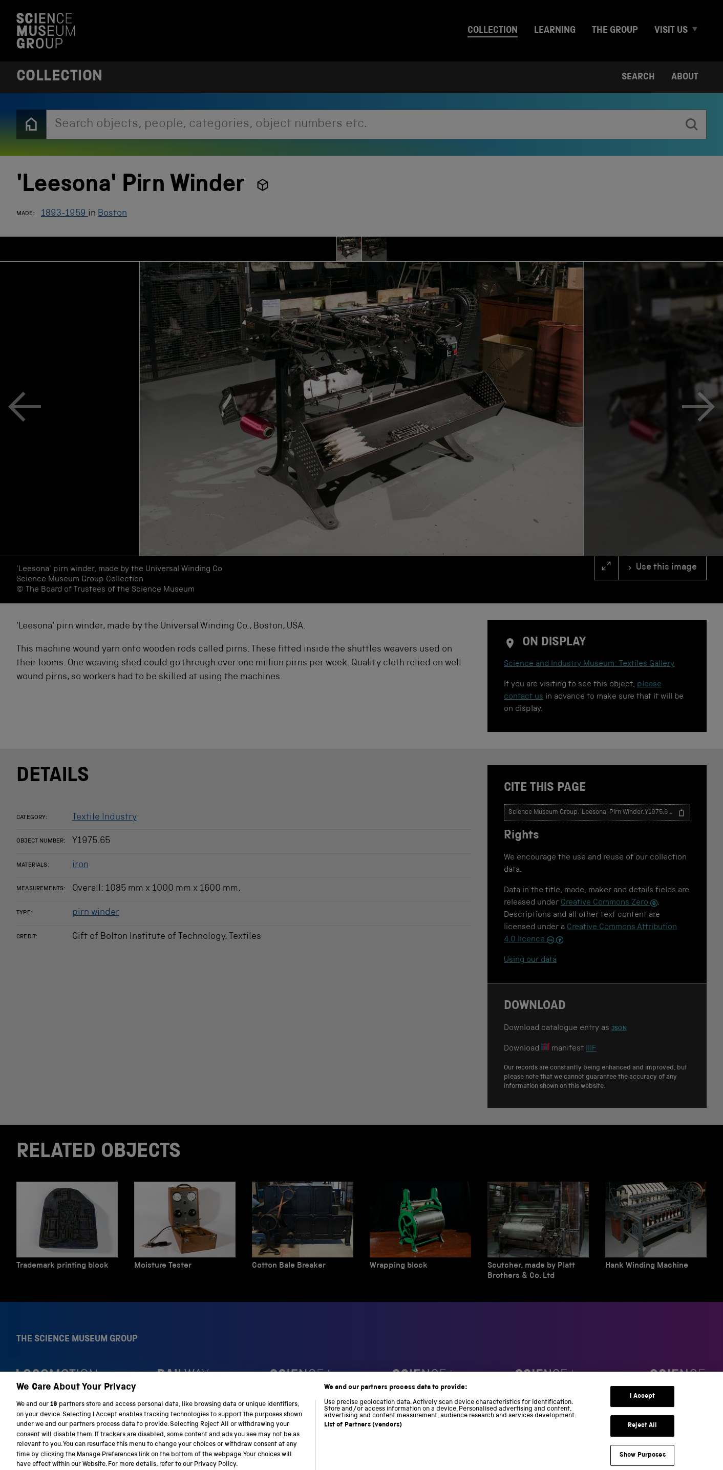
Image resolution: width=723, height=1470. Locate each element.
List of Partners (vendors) (363, 1438)
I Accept (642, 1409)
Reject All (642, 1439)
